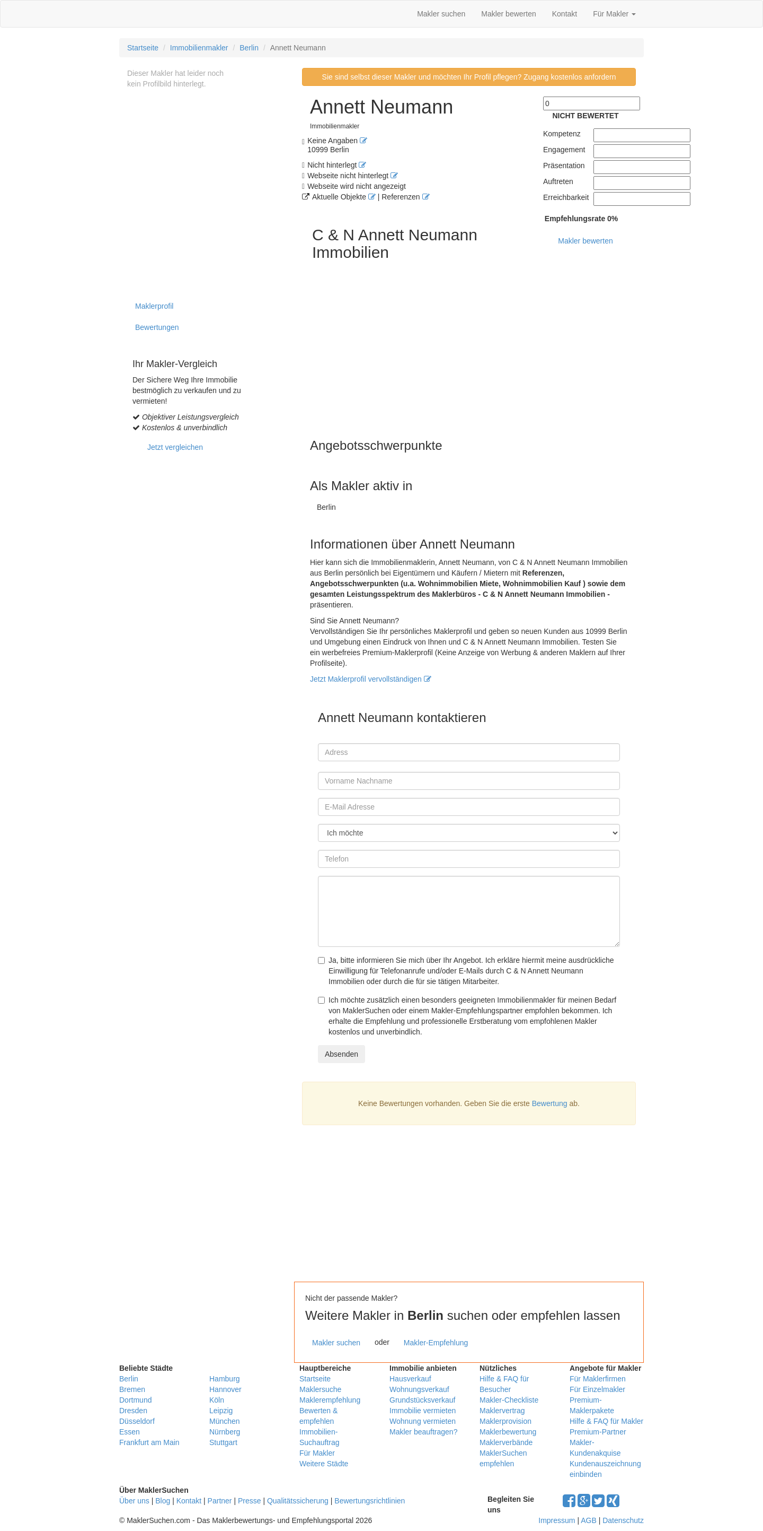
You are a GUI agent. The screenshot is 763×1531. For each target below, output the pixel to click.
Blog (162, 1501)
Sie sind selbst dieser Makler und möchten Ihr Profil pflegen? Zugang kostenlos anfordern (469, 77)
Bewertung (549, 1103)
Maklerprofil (154, 306)
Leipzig (221, 1410)
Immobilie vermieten (422, 1410)
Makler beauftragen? (423, 1432)
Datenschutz (623, 1520)
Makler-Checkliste (509, 1400)
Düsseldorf (137, 1421)
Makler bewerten (508, 14)
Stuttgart (223, 1442)
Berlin (249, 48)
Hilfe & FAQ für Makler (606, 1421)
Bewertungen (157, 327)
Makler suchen (441, 14)
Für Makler (614, 14)
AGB (589, 1520)
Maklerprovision (505, 1421)
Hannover (225, 1389)
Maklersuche (320, 1389)
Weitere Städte (323, 1463)
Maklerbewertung (508, 1432)
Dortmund (135, 1400)
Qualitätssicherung (298, 1501)
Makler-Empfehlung (436, 1342)
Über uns (134, 1501)
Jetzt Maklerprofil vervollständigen (370, 679)
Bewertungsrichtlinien (369, 1501)
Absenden (341, 1054)
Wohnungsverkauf (419, 1389)
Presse (249, 1501)
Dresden (133, 1410)
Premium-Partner (598, 1432)
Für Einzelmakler (597, 1389)
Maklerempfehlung (329, 1400)
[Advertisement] (477, 1202)
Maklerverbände (506, 1442)
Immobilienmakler (199, 48)
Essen (129, 1432)
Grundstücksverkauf (422, 1400)
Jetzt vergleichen (175, 447)
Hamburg (224, 1379)
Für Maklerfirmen (598, 1379)
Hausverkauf (410, 1379)
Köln (216, 1400)
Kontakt (564, 14)
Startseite (142, 48)
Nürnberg (224, 1432)
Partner (220, 1501)
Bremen (132, 1389)
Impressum (556, 1520)
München (224, 1421)
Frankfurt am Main (149, 1442)
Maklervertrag (502, 1410)
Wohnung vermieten (422, 1421)
